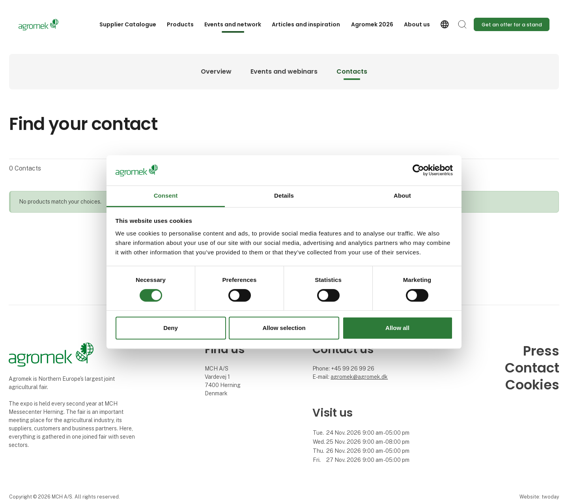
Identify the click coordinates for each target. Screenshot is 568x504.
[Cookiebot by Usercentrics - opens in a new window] (418, 170)
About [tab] (402, 195)
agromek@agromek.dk (359, 377)
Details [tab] (284, 195)
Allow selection (283, 327)
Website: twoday (539, 497)
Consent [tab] (166, 195)
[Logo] (50, 24)
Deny (170, 327)
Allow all (397, 327)
